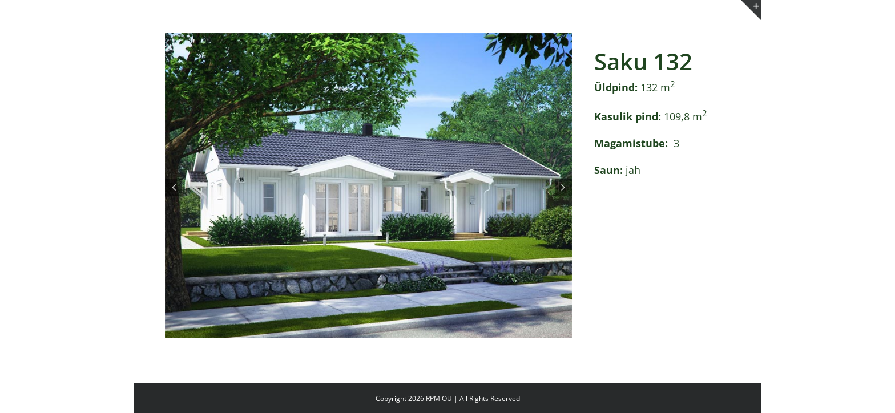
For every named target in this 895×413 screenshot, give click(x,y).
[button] (173, 187)
